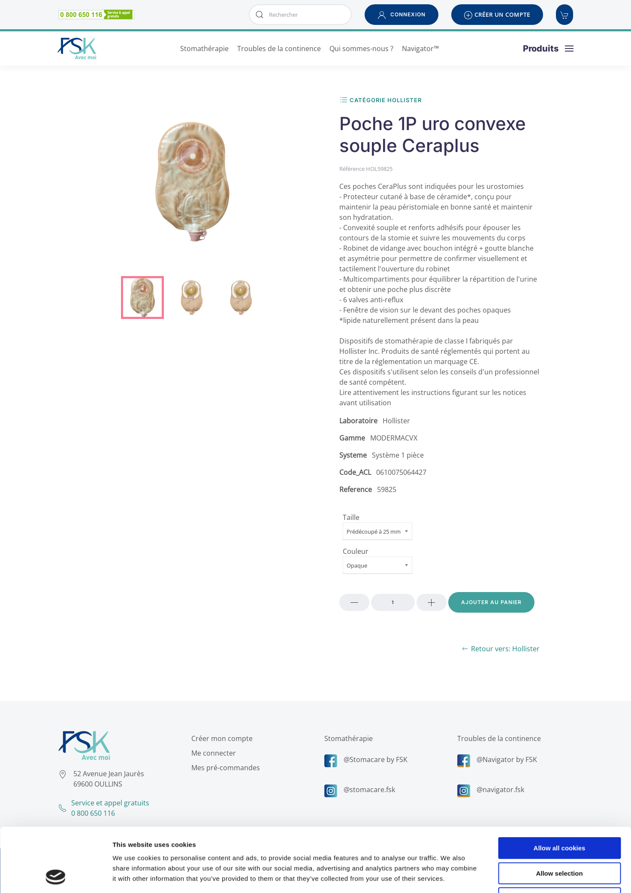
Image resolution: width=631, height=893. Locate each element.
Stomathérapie (347, 738)
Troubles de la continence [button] (279, 48)
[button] (401, 14)
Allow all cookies (560, 788)
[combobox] (300, 14)
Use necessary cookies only (559, 838)
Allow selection (559, 813)
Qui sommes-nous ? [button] (361, 48)
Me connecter (212, 753)
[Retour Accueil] (77, 48)
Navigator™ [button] (420, 48)
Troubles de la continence (497, 738)
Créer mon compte (220, 738)
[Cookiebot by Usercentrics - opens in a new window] (55, 876)
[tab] (142, 297)
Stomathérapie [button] (204, 48)
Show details (450, 876)
